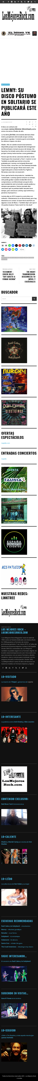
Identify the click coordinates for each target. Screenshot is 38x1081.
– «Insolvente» (15, 926)
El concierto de (16, 961)
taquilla (3, 459)
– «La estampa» (10, 936)
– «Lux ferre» (9, 933)
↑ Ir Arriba (19, 1078)
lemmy (25, 257)
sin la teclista (11, 998)
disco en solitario (14, 257)
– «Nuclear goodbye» (11, 929)
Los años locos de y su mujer (15, 884)
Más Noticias (5, 84)
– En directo (9, 940)
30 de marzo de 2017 (7, 122)
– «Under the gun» (12, 943)
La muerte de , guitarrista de (14, 682)
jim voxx (21, 257)
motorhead (31, 257)
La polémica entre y (17, 722)
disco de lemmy (5, 257)
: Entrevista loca (12, 804)
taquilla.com (5, 443)
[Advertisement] (19, 61)
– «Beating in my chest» (17, 947)
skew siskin (4, 259)
